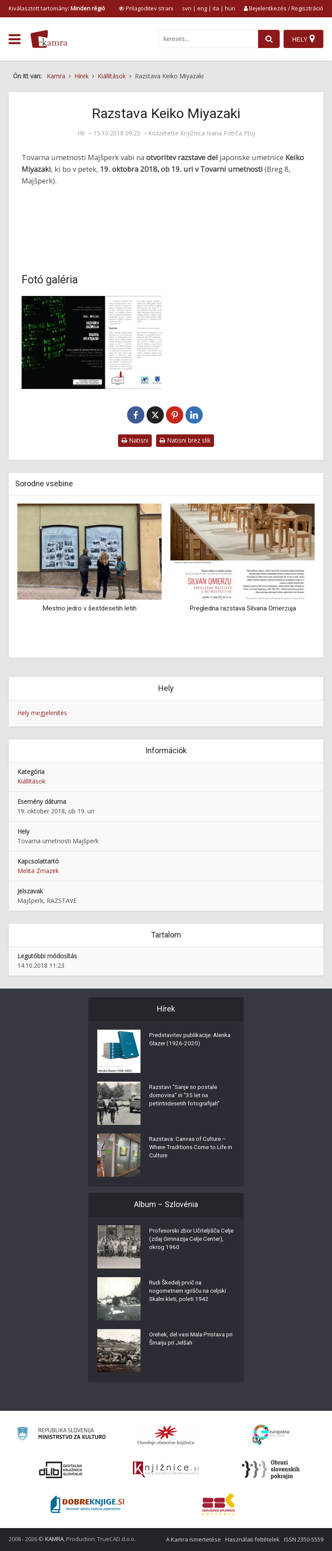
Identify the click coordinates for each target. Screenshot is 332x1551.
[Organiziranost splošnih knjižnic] (166, 1435)
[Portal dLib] (61, 1469)
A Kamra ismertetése (193, 1539)
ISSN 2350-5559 (303, 1539)
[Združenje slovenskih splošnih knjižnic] (165, 1469)
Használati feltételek (252, 1539)
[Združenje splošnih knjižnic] (218, 1504)
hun (230, 8)
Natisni (134, 440)
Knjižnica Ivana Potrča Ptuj (217, 133)
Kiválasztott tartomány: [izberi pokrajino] (57, 8)
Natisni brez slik (185, 440)
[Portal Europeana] (271, 1435)
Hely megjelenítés (42, 713)
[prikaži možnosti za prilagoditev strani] (146, 8)
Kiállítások (31, 781)
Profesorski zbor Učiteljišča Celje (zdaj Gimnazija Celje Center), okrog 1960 (186, 1240)
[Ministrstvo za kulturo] (61, 1435)
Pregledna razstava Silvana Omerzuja (242, 608)
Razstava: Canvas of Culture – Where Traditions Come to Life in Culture (190, 1149)
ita (216, 8)
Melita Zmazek (38, 871)
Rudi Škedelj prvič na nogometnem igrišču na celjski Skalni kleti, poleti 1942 (190, 1292)
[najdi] (268, 39)
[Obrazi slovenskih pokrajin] (271, 1469)
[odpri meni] (14, 39)
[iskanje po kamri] (207, 39)
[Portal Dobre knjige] (87, 1504)
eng (202, 8)
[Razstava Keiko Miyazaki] (92, 342)
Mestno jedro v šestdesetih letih (89, 608)
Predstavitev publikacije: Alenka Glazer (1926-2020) (186, 1040)
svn (187, 8)
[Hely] (303, 39)
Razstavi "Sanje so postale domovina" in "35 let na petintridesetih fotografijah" (186, 1097)
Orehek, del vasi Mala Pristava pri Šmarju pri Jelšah (189, 1340)
